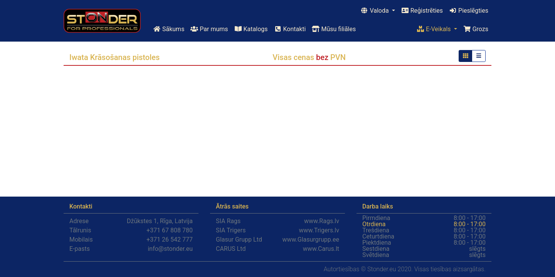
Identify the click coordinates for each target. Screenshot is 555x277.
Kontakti (290, 29)
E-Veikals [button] (434, 29)
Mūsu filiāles (334, 29)
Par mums (209, 29)
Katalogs (251, 29)
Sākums (168, 29)
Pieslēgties (468, 10)
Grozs (475, 29)
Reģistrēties (422, 10)
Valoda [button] (375, 10)
